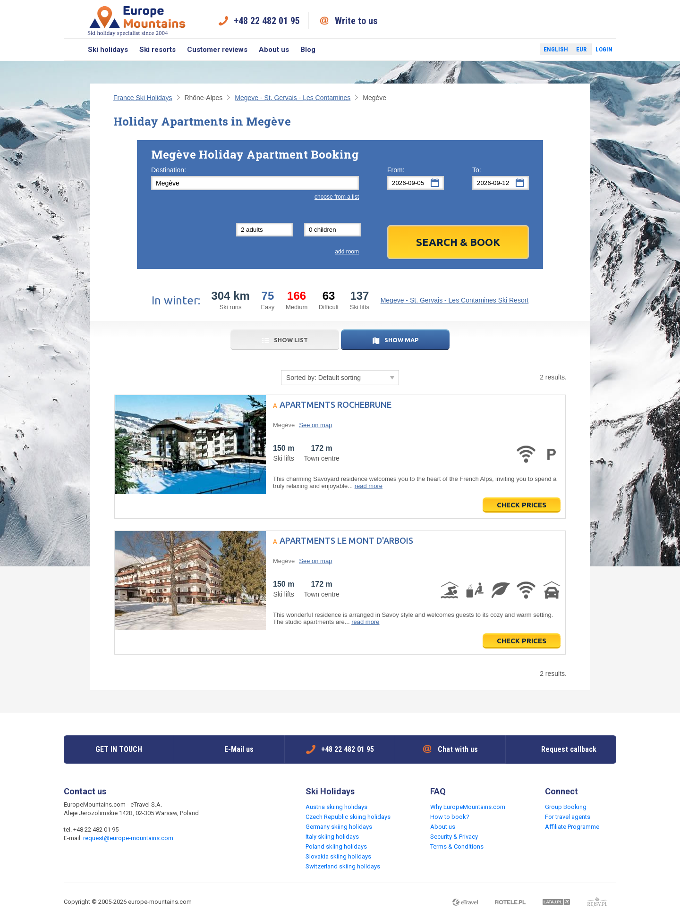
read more (368, 485)
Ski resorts (157, 49)
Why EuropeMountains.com (467, 806)
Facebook (510, 49)
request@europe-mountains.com (128, 838)
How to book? (449, 816)
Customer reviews (217, 49)
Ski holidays (108, 49)
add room (347, 251)
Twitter (523, 49)
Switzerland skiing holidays (343, 866)
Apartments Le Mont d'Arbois (346, 540)
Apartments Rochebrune (335, 404)
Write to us (356, 20)
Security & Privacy (454, 836)
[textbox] (255, 183)
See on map (315, 425)
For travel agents (567, 816)
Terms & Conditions (457, 846)
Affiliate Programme (572, 826)
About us (274, 49)
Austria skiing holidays (336, 806)
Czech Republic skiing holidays (348, 816)
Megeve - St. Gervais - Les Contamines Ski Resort (455, 300)
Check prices (521, 505)
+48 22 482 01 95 (267, 20)
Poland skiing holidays (336, 846)
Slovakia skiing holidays (338, 856)
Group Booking (565, 806)
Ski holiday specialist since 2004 (137, 20)
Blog (307, 49)
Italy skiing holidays (332, 836)
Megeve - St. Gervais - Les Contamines (292, 97)
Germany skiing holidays (339, 826)
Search (73, 49)
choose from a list (336, 197)
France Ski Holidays (142, 97)
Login (603, 49)
